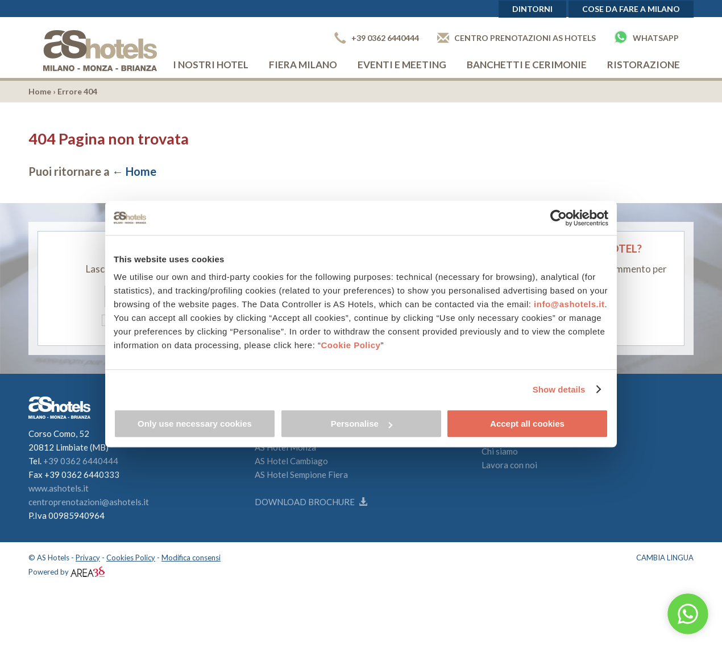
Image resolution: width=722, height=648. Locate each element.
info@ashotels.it (569, 304)
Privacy (88, 557)
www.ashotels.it (58, 488)
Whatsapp (646, 37)
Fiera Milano (303, 65)
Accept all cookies (527, 423)
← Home (134, 171)
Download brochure (311, 502)
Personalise (361, 423)
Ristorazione (643, 65)
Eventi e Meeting (402, 65)
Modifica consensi (191, 557)
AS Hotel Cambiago (291, 461)
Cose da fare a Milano (631, 9)
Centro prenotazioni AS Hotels (516, 38)
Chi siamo (500, 451)
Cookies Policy (130, 557)
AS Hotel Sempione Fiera (301, 474)
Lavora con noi (509, 465)
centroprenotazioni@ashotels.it (88, 502)
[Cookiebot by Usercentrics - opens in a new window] (558, 217)
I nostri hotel (210, 65)
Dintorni (532, 9)
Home (39, 91)
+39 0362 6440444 (376, 38)
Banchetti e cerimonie (527, 65)
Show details (559, 389)
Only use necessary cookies (195, 423)
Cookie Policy (351, 345)
